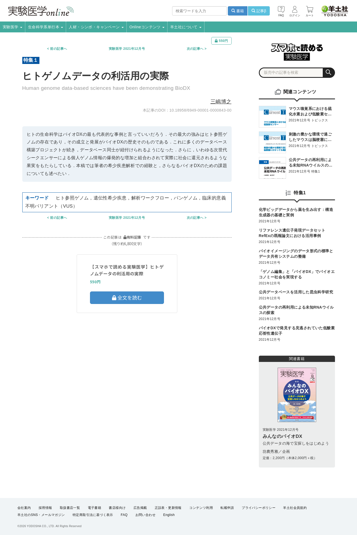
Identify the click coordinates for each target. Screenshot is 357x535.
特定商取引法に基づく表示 (93, 515)
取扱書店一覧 (70, 508)
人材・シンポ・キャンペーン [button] (96, 27)
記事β (259, 11)
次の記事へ (195, 49)
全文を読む (127, 297)
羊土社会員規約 (295, 508)
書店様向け (117, 508)
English (169, 515)
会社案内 (24, 508)
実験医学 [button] (12, 27)
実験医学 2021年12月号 (127, 49)
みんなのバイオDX (282, 436)
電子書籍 (94, 508)
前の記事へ (58, 49)
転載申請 (227, 508)
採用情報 (45, 508)
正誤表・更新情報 (168, 508)
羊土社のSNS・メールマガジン (41, 515)
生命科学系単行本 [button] (45, 27)
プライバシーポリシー (258, 508)
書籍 (237, 11)
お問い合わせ (145, 515)
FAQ (124, 515)
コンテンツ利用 (201, 508)
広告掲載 (140, 508)
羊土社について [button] (185, 27)
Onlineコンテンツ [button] (146, 27)
